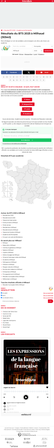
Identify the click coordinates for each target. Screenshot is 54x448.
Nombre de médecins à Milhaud (12, 269)
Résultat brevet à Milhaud (10, 230)
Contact (36, 428)
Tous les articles (43, 428)
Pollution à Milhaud (8, 264)
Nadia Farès (6, 318)
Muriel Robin (7, 325)
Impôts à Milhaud (8, 252)
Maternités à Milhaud (9, 245)
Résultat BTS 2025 (9, 30)
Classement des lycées (10, 220)
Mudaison (41, 54)
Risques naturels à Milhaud (11, 267)
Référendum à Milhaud (9, 279)
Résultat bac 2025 (8, 215)
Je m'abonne (25, 140)
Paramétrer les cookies (29, 429)
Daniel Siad (6, 327)
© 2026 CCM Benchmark (31, 431)
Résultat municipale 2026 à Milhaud (13, 276)
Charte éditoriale (24, 428)
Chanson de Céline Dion (10, 311)
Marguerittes (28, 54)
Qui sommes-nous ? (10, 428)
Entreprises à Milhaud (9, 272)
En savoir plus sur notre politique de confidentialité (15, 143)
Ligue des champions (9, 320)
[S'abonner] (27, 301)
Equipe (17, 428)
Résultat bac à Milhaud (9, 227)
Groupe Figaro (20, 431)
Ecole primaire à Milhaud (10, 222)
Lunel (35, 54)
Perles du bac (7, 225)
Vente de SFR (7, 316)
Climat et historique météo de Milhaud (14, 257)
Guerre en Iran (7, 314)
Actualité (4, 293)
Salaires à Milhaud (8, 250)
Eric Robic (6, 323)
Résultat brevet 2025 (9, 218)
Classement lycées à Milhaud (11, 232)
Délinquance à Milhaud (9, 262)
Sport (3, 295)
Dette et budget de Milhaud (11, 255)
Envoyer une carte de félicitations (13, 237)
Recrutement (7, 429)
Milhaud (5, 243)
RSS (48, 428)
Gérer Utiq (38, 429)
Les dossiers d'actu (7, 298)
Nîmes (21, 54)
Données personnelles (17, 429)
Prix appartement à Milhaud (11, 274)
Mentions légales (46, 429)
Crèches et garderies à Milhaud (12, 248)
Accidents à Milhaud (9, 260)
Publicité (31, 428)
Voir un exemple (48, 293)
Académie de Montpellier (24, 30)
